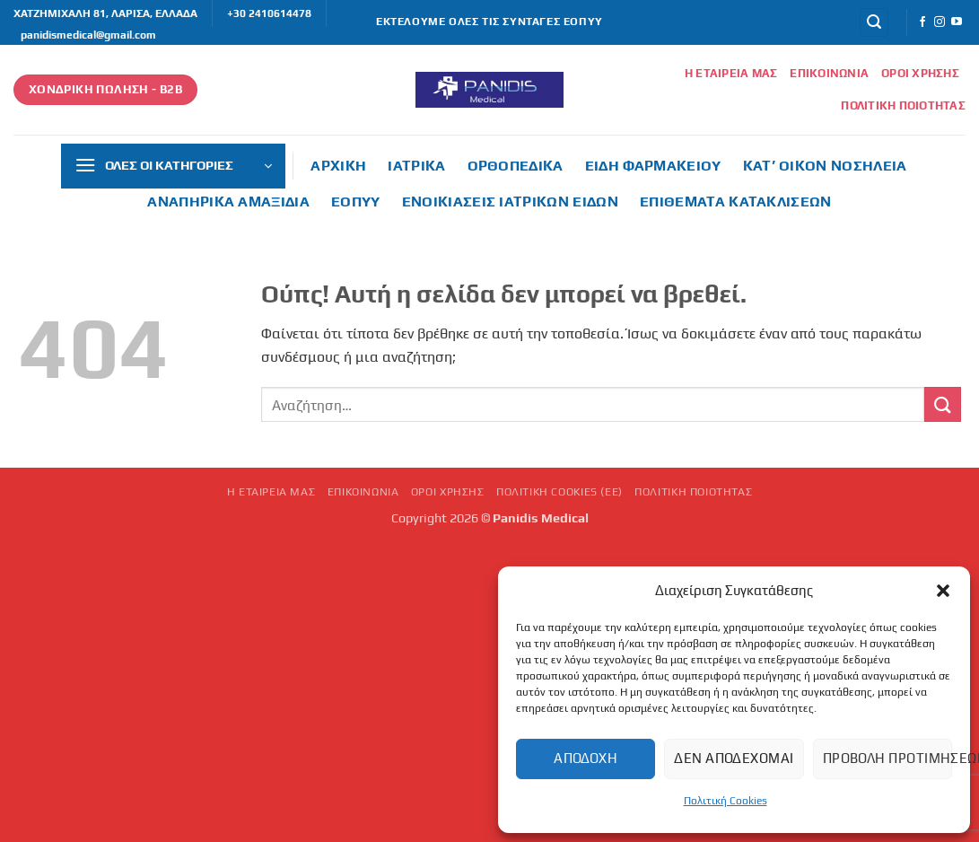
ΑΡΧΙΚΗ (338, 165)
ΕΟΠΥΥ (355, 201)
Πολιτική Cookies (725, 800)
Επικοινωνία (829, 73)
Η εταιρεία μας (731, 73)
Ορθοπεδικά (516, 165)
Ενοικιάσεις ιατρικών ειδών (510, 201)
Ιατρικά (416, 165)
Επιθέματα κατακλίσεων (736, 201)
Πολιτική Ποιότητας (903, 105)
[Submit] (942, 404)
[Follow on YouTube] (956, 22)
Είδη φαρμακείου (653, 165)
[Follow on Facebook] (922, 22)
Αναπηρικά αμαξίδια (228, 201)
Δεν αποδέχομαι (733, 758)
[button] (943, 591)
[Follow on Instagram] (939, 22)
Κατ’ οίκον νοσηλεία (825, 165)
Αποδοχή (585, 758)
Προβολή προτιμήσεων (887, 758)
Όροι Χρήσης (920, 73)
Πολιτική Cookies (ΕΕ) (559, 492)
